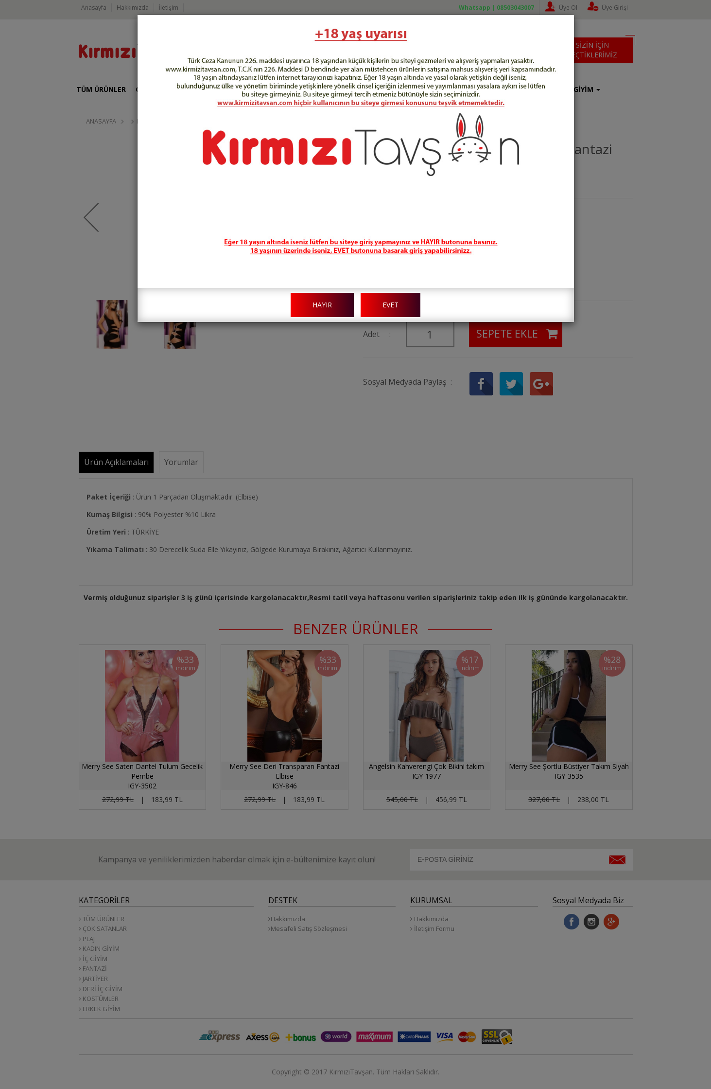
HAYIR (322, 304)
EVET (390, 304)
